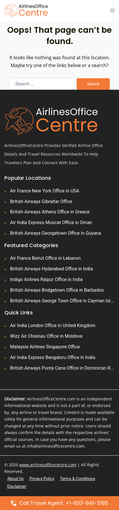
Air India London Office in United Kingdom (52, 325)
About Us (15, 478)
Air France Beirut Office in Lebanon (45, 258)
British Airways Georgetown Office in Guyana (55, 233)
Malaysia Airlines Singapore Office (45, 346)
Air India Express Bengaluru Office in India (52, 357)
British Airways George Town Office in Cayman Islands (62, 300)
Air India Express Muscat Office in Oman (51, 222)
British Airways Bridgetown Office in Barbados (57, 290)
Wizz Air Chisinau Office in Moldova (46, 336)
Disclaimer (16, 486)
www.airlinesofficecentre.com (47, 464)
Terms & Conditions (77, 478)
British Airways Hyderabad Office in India (51, 269)
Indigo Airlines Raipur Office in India (46, 279)
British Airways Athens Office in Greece (50, 212)
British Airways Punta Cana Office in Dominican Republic (62, 368)
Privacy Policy (41, 478)
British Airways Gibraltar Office (41, 201)
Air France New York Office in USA (44, 191)
